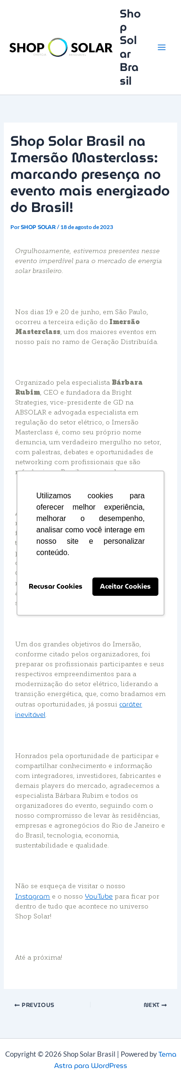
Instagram (32, 896)
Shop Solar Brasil (130, 47)
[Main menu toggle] (162, 47)
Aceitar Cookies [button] (125, 587)
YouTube (99, 896)
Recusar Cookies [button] (55, 587)
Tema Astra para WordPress (115, 1060)
